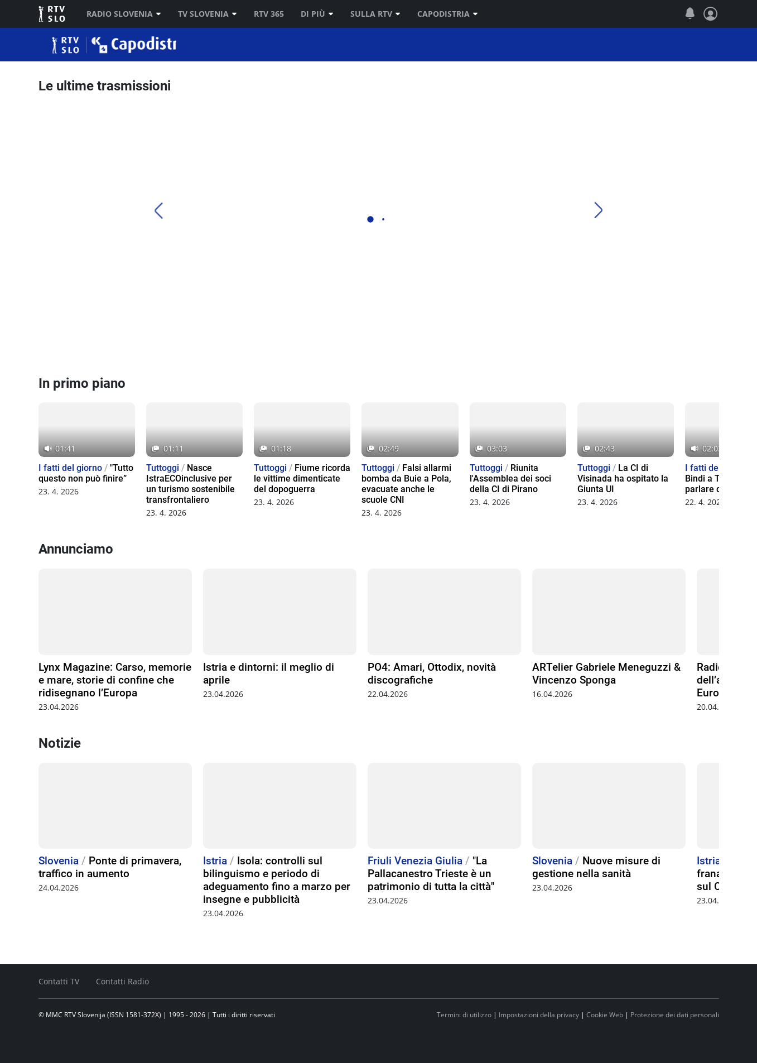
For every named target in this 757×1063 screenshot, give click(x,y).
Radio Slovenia (123, 14)
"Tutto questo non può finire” (85, 473)
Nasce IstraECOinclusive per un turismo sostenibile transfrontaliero (190, 484)
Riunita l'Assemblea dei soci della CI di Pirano (510, 478)
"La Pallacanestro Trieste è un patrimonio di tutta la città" (431, 873)
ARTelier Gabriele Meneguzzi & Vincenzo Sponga (606, 673)
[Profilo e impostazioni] (710, 14)
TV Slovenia (207, 14)
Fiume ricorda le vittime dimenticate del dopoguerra (302, 478)
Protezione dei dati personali (674, 1014)
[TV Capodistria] (419, 345)
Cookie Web (604, 1014)
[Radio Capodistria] (80, 345)
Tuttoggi (162, 468)
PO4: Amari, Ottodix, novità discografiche (432, 673)
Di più (317, 14)
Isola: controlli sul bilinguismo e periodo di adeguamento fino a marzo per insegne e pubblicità (276, 880)
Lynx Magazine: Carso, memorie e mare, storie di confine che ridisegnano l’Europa (114, 680)
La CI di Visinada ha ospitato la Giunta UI (622, 478)
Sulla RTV (375, 14)
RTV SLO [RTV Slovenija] (52, 14)
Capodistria (447, 14)
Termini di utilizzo (464, 1014)
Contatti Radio (122, 981)
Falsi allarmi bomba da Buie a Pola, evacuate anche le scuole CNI (406, 484)
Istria (215, 860)
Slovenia (58, 860)
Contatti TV (58, 981)
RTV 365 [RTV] (269, 14)
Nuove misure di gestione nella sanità (596, 867)
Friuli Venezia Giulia (415, 860)
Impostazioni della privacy (539, 1014)
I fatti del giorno (70, 468)
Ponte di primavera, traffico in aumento (109, 867)
